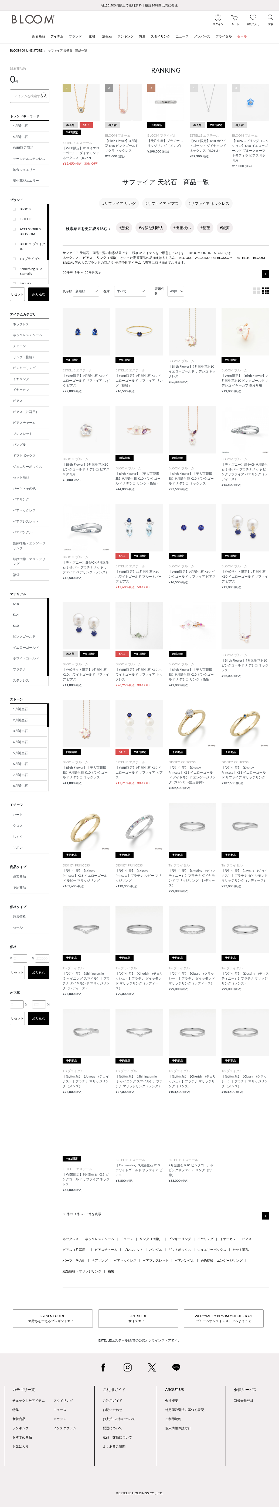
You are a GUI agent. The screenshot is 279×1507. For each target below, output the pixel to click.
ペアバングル (22, 532)
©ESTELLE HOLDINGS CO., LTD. (139, 1493)
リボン (18, 847)
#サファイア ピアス (162, 203)
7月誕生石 (20, 775)
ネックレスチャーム (27, 335)
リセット (17, 294)
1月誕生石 (20, 709)
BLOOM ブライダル (32, 246)
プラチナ (19, 669)
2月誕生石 (20, 720)
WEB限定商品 (23, 147)
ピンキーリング (24, 368)
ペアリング (21, 499)
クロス (18, 826)
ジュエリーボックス (27, 467)
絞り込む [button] (38, 294)
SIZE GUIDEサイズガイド (138, 1318)
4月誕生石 (20, 126)
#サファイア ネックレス (208, 203)
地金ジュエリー (24, 170)
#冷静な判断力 (151, 227)
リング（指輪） (24, 357)
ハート (18, 814)
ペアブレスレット (26, 521)
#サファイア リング (119, 203)
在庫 (106, 291)
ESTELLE (26, 219)
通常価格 (19, 917)
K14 (16, 614)
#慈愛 (124, 227)
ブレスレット (22, 434)
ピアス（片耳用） (26, 412)
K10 (16, 626)
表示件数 (159, 291)
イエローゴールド (26, 647)
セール (18, 927)
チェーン (19, 346)
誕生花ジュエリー (26, 180)
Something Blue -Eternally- (32, 271)
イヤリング (21, 379)
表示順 (67, 291)
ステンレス (21, 680)
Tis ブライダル (30, 259)
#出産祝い (182, 227)
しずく (18, 836)
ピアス (18, 401)
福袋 (16, 575)
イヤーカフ (21, 390)
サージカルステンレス (29, 159)
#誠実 (225, 227)
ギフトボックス (24, 455)
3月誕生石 (20, 731)
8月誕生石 (20, 786)
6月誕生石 (20, 764)
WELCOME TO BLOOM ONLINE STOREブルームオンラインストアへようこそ (224, 1318)
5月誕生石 (20, 137)
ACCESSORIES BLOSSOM (30, 231)
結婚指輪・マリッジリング (29, 561)
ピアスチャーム (24, 423)
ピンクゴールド (24, 636)
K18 (16, 604)
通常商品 (19, 876)
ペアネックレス (24, 510)
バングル (19, 444)
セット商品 (21, 477)
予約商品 (19, 887)
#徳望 (205, 227)
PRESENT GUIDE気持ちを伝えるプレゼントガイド (52, 1318)
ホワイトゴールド (26, 658)
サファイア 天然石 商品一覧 (67, 50)
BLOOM (26, 209)
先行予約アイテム (128, 262)
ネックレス (21, 324)
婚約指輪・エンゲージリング (29, 545)
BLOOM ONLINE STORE (26, 50)
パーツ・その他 (24, 488)
